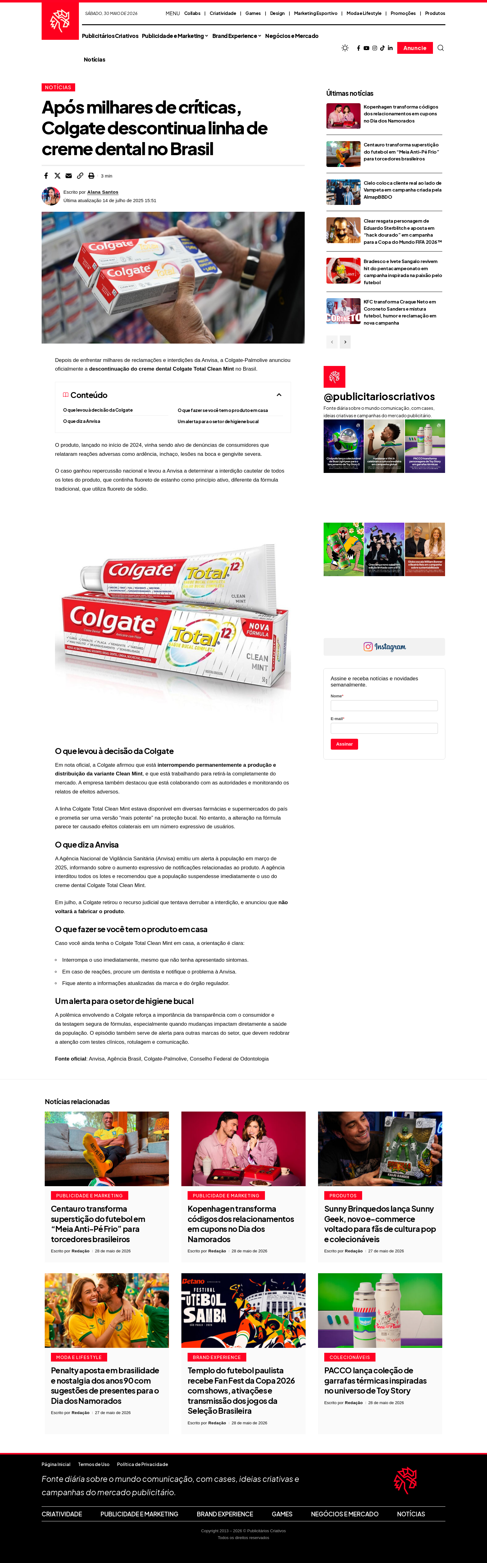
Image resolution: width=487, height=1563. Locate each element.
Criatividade (223, 13)
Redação (81, 1251)
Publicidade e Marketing (89, 1195)
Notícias (58, 87)
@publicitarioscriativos (379, 396)
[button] (441, 48)
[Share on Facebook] (46, 176)
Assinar (344, 744)
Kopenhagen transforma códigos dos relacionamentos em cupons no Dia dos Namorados (401, 113)
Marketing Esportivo (316, 13)
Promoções (403, 13)
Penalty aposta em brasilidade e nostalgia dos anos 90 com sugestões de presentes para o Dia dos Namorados (105, 1385)
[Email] (68, 176)
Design (277, 13)
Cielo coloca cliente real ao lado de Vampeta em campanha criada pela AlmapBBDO (403, 190)
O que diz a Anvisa (81, 421)
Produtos (435, 13)
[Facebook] (358, 48)
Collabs (192, 13)
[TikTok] (382, 48)
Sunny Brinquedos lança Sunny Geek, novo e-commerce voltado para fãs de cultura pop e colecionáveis (380, 1224)
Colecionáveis (350, 1357)
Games (253, 13)
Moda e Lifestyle (364, 13)
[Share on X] (57, 176)
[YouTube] (366, 48)
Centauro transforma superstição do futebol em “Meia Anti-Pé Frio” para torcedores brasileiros (401, 151)
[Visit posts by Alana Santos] (51, 196)
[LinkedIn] (390, 48)
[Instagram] (375, 48)
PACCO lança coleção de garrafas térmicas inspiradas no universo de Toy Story (375, 1380)
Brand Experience (217, 1357)
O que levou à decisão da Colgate (98, 410)
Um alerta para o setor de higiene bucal (218, 421)
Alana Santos (103, 192)
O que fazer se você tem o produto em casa (223, 410)
